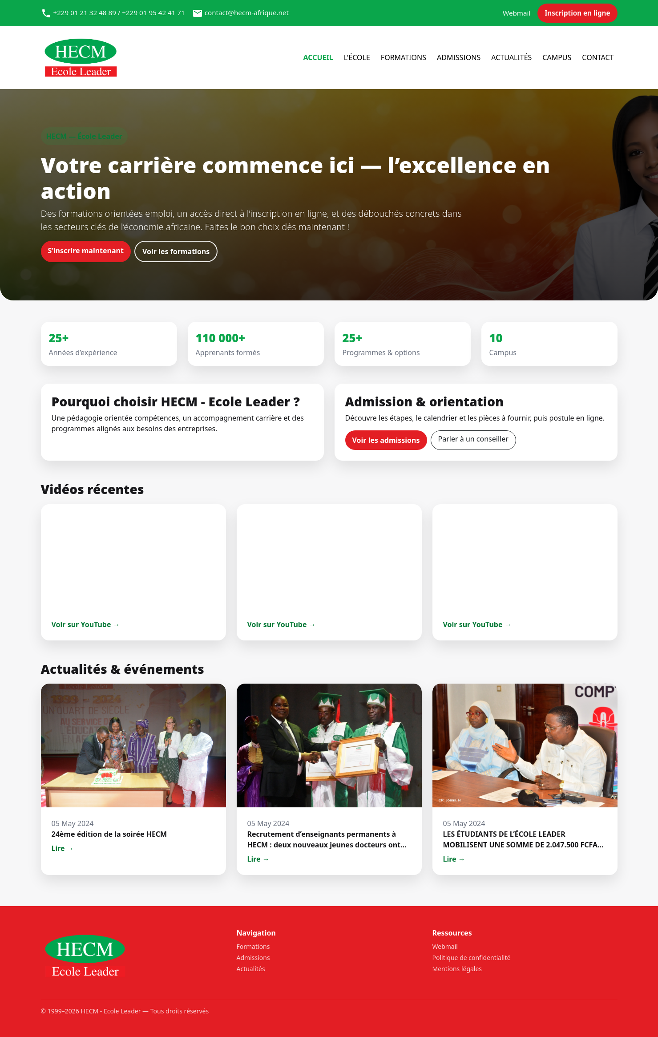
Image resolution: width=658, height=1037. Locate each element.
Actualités (511, 57)
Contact (598, 57)
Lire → (63, 848)
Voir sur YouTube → (86, 624)
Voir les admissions (386, 440)
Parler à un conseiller (473, 439)
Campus (556, 57)
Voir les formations (176, 251)
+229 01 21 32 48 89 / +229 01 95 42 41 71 (119, 12)
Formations (403, 57)
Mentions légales (457, 968)
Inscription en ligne (577, 12)
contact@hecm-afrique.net (247, 12)
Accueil (318, 57)
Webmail (516, 12)
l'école (357, 57)
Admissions (458, 57)
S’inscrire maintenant (86, 250)
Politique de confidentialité (471, 957)
